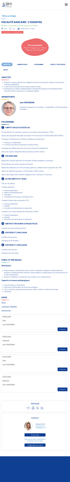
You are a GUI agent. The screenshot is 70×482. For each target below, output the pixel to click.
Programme (38, 64)
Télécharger (5, 464)
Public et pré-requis (57, 64)
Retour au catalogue (8, 16)
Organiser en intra (35, 445)
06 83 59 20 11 (40, 426)
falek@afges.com (41, 427)
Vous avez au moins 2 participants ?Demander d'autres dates (35, 440)
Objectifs (7, 64)
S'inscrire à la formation (12, 32)
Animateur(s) (22, 64)
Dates (5, 70)
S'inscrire (62, 329)
